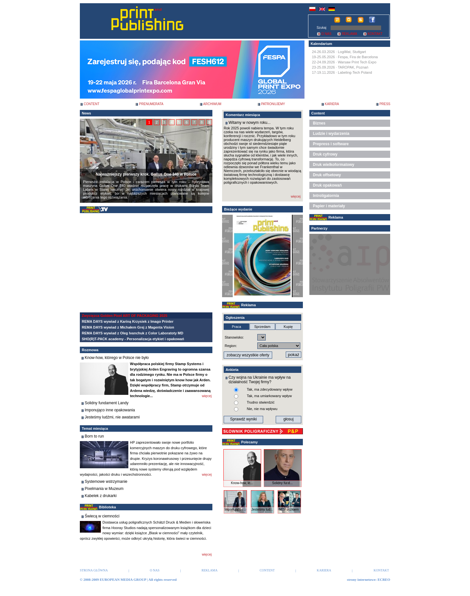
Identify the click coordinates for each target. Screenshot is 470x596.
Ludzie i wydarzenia (331, 133)
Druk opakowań (327, 185)
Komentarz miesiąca (243, 115)
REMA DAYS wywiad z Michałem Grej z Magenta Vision (128, 327)
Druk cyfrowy (325, 154)
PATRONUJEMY (273, 104)
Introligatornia (326, 195)
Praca (236, 327)
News (86, 113)
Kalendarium (321, 44)
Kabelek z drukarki (101, 495)
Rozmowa (90, 350)
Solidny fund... (282, 483)
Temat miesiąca (95, 428)
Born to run (94, 436)
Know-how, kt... (242, 483)
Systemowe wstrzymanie (106, 481)
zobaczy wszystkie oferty (248, 355)
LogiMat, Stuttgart (352, 52)
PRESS (384, 104)
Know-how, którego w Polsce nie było (117, 357)
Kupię (288, 327)
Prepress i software (331, 144)
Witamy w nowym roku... (250, 122)
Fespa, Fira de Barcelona (358, 57)
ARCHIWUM (212, 104)
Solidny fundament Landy (106, 403)
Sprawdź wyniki (243, 419)
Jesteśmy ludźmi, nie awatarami (112, 417)
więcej (207, 396)
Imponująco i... (234, 509)
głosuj (288, 419)
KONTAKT (375, 34)
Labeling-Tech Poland (355, 72)
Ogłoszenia (235, 318)
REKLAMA (349, 34)
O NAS (326, 34)
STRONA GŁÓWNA (94, 570)
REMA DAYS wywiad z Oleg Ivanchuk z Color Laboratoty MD (132, 333)
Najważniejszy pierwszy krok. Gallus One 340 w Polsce (146, 174)
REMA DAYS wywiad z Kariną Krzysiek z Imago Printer (127, 321)
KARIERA (332, 104)
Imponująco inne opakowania (110, 410)
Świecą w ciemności (102, 516)
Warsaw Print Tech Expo (357, 62)
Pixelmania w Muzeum (104, 488)
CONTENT (91, 104)
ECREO (384, 579)
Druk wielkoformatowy (333, 164)
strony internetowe (361, 579)
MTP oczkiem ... (289, 511)
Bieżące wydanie (238, 209)
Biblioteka (107, 507)
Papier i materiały (329, 206)
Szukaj (321, 27)
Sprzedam (262, 327)
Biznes (319, 123)
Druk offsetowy (327, 175)
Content (318, 113)
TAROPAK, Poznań (353, 67)
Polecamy (249, 442)
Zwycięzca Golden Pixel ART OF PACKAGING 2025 (124, 316)
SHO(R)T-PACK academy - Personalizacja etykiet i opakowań (133, 339)
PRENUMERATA (151, 104)
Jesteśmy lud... (262, 509)
